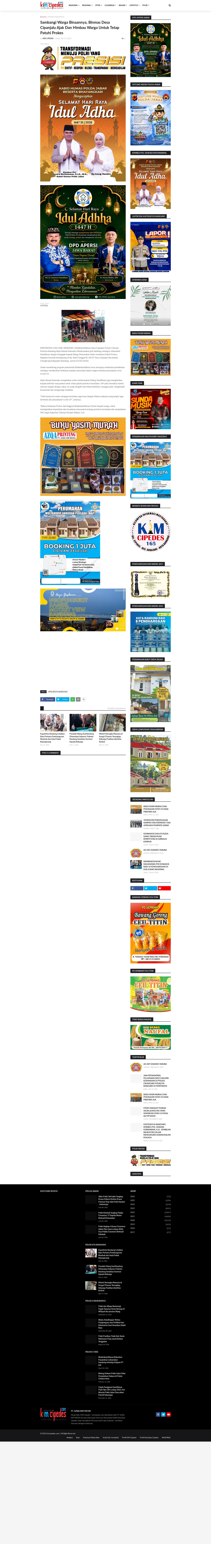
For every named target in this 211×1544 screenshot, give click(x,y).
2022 (150, 1212)
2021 (150, 1216)
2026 (150, 1196)
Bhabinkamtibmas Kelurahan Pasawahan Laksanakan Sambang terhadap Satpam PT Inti (110, 1361)
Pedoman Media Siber (91, 1437)
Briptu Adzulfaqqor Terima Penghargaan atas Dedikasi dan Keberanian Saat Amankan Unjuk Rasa (112, 1324)
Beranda (43, 17)
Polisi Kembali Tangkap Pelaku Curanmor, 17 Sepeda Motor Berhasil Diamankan (110, 1215)
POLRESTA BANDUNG (56, 17)
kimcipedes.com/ (53, 1433)
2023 (150, 1208)
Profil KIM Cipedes (129, 1437)
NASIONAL (166, 1437)
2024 (150, 1204)
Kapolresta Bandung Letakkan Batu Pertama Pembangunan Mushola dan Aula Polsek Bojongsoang (52, 738)
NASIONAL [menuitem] (73, 5)
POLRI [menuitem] (144, 5)
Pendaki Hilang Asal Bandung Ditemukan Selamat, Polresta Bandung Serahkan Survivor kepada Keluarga (82, 738)
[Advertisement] (83, 660)
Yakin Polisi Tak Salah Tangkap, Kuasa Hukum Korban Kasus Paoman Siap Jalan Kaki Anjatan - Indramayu (111, 1200)
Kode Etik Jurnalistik (111, 1437)
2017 (150, 1232)
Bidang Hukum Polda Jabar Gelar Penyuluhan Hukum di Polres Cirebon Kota (111, 1376)
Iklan (78, 1437)
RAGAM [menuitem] (122, 5)
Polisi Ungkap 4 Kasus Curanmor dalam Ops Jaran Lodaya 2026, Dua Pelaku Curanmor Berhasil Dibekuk (111, 1230)
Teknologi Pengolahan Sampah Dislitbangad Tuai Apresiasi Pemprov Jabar (156, 822)
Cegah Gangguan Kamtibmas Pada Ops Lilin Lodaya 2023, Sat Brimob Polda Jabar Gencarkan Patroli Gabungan (111, 1391)
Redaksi (70, 1437)
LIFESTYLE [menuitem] (134, 5)
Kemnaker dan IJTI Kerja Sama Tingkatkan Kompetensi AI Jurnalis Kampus (155, 838)
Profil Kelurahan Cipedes (149, 1437)
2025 (150, 1200)
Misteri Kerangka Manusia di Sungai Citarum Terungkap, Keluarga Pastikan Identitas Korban (111, 738)
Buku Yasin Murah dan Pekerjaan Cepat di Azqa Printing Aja (155, 809)
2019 (150, 1224)
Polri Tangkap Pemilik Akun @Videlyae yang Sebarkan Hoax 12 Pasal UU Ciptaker (155, 1112)
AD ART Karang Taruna (155, 850)
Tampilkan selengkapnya (116, 708)
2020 (150, 1220)
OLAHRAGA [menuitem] (109, 5)
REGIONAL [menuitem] (86, 5)
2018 (150, 1228)
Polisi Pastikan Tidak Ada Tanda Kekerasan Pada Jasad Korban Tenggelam (111, 1338)
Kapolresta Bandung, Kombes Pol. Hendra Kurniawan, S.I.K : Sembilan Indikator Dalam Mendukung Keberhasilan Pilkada (157, 1131)
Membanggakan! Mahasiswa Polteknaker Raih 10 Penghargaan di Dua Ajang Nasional (156, 865)
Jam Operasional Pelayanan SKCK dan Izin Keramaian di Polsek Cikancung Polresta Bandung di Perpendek (156, 1080)
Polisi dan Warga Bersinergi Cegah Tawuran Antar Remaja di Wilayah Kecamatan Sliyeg (111, 1309)
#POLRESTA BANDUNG (58, 692)
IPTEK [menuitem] (97, 5)
